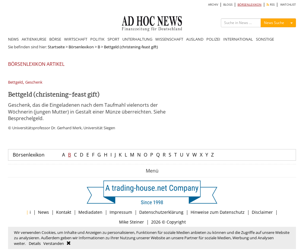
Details (35, 243)
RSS (271, 5)
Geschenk (33, 82)
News (43, 212)
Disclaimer (262, 212)
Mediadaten (90, 212)
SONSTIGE (265, 39)
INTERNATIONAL (238, 39)
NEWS (13, 39)
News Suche (274, 22)
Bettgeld (15, 82)
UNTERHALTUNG (137, 39)
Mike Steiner (131, 222)
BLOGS (227, 5)
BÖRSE (55, 39)
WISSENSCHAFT (169, 39)
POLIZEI (213, 39)
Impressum (121, 212)
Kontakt (63, 212)
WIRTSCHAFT (75, 39)
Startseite (56, 47)
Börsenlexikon (81, 47)
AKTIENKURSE (34, 39)
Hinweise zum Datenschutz (218, 212)
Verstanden (53, 243)
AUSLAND (194, 39)
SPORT (113, 39)
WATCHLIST (288, 5)
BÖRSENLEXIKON (250, 5)
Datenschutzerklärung (161, 212)
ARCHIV (213, 5)
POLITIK (97, 39)
